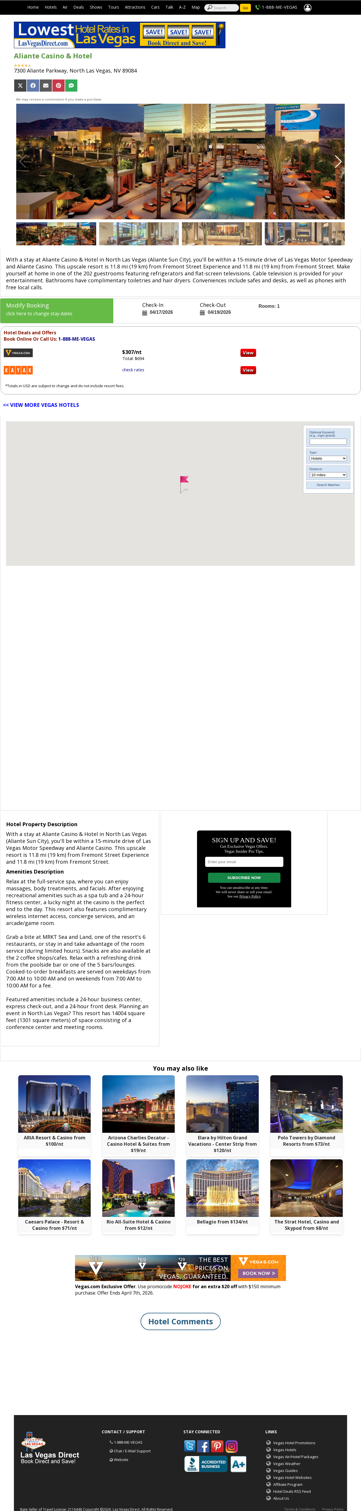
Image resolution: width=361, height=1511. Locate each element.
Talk (169, 7)
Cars (155, 7)
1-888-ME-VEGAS (279, 7)
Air (65, 7)
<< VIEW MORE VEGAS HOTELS (41, 404)
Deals (78, 7)
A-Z (182, 7)
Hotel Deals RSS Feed (292, 1491)
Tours (113, 7)
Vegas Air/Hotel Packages (295, 1456)
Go (245, 7)
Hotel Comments (180, 1321)
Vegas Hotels (284, 1449)
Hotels (51, 7)
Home (33, 7)
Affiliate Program (287, 1484)
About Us (281, 1498)
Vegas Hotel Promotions (294, 1442)
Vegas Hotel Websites (292, 1477)
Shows (96, 7)
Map (196, 7)
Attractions (135, 7)
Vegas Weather (286, 1463)
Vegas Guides (285, 1470)
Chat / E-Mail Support (132, 1450)
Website (121, 1459)
